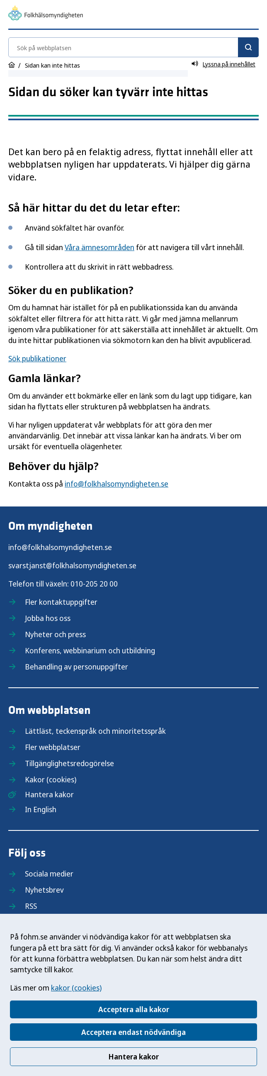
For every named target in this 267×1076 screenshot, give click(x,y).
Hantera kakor (133, 1056)
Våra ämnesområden (99, 247)
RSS (31, 906)
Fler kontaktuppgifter (61, 602)
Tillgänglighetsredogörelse (69, 763)
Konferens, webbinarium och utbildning (90, 650)
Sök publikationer (37, 358)
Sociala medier (49, 874)
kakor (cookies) (76, 988)
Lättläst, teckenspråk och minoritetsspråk (95, 731)
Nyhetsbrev (44, 890)
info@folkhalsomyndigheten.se (116, 484)
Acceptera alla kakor (133, 1009)
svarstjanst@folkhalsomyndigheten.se (72, 565)
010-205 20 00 (94, 584)
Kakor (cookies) (50, 779)
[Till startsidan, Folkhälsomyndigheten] (45, 14)
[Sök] (248, 47)
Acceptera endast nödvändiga (133, 1032)
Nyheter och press (55, 634)
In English (40, 809)
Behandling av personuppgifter (76, 667)
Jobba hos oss (47, 618)
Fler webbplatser (52, 747)
